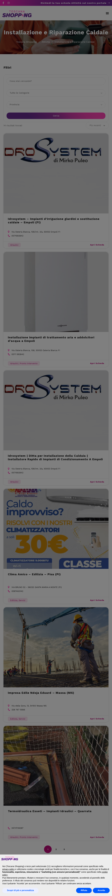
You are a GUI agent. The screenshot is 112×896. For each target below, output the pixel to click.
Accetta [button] (101, 890)
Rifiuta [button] (84, 890)
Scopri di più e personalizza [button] (20, 890)
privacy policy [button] (8, 869)
